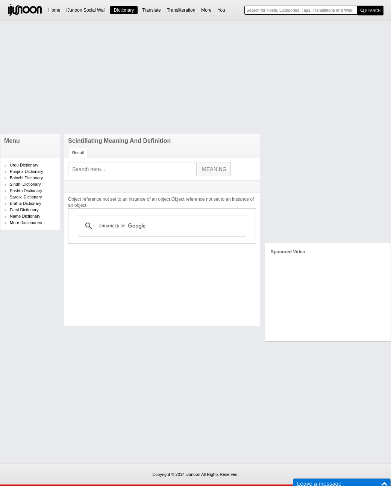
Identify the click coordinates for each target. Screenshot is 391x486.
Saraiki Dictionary (26, 197)
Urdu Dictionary (24, 165)
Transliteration (181, 10)
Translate (151, 10)
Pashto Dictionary (26, 190)
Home (54, 10)
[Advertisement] (162, 77)
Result (78, 152)
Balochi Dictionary (26, 178)
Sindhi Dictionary (25, 184)
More (206, 10)
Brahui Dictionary (25, 203)
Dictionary (124, 10)
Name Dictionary (25, 216)
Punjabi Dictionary (26, 171)
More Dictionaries (26, 222)
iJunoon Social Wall (86, 10)
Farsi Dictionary (24, 209)
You (221, 10)
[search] (161, 225)
